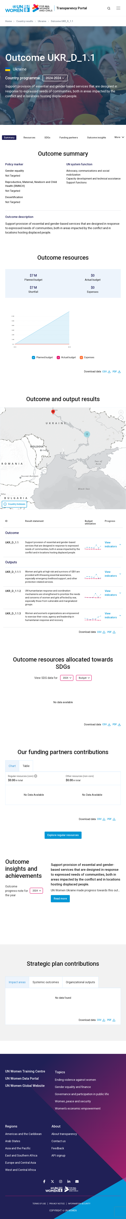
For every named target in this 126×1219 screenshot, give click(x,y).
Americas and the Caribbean (23, 1134)
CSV (104, 371)
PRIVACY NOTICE (57, 1204)
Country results (24, 21)
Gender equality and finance (73, 1087)
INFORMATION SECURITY (79, 1204)
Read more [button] (60, 898)
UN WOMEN (71, 1210)
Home (8, 21)
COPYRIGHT (55, 1210)
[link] (113, 547)
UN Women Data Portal (22, 1078)
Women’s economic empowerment (78, 1108)
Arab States (12, 1141)
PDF (115, 371)
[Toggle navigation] (118, 8)
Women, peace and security (73, 1101)
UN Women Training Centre (25, 1071)
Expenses (89, 357)
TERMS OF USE (39, 1204)
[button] (53, 412)
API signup (58, 1155)
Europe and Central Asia (20, 1163)
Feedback (57, 1148)
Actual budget (68, 357)
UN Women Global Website (25, 1086)
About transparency (64, 1134)
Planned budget (44, 357)
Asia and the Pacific (18, 1148)
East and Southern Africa (21, 1155)
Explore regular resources (63, 835)
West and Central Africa (20, 1170)
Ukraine (42, 21)
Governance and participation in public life (82, 1094)
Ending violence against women (75, 1080)
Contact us (58, 1141)
